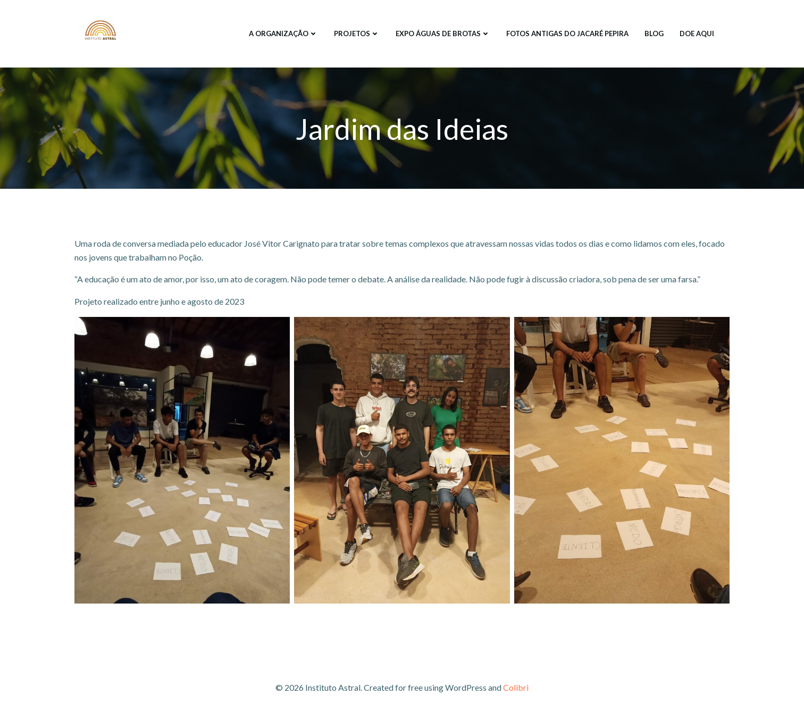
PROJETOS (356, 34)
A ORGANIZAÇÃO (282, 34)
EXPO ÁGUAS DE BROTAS (442, 34)
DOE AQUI (696, 34)
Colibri (516, 688)
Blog (653, 34)
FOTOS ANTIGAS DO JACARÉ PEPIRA (567, 34)
